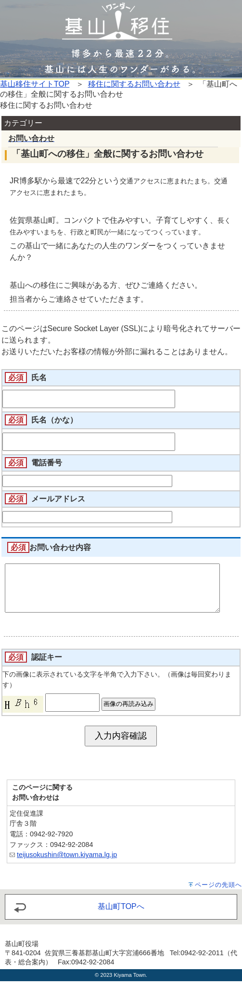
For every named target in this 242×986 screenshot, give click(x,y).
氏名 (39, 377)
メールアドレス (58, 499)
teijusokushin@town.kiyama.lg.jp (67, 859)
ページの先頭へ (218, 889)
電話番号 (46, 463)
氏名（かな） (54, 420)
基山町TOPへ (121, 911)
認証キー (46, 662)
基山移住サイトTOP (34, 84)
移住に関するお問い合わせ (134, 84)
